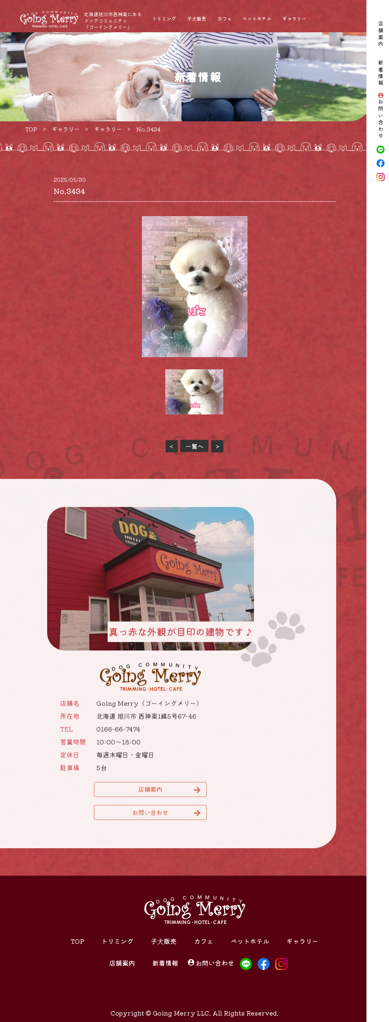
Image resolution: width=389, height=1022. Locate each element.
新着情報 (381, 73)
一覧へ (194, 446)
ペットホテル (256, 18)
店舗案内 (381, 34)
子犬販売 (196, 18)
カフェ (224, 18)
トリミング (164, 18)
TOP (77, 941)
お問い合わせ (381, 119)
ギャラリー (294, 18)
